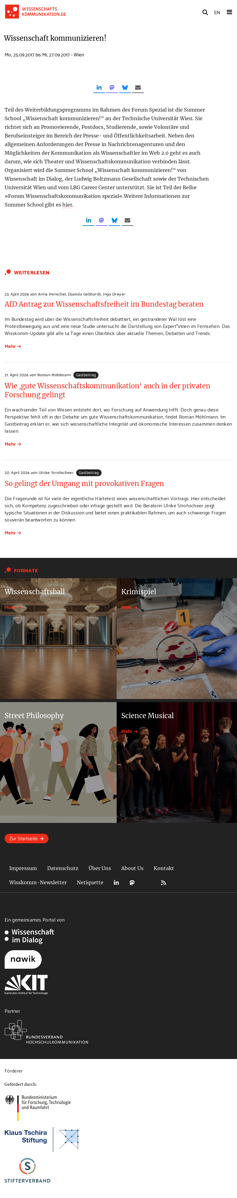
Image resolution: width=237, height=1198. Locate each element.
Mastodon (132, 882)
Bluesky (147, 882)
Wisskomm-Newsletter (38, 882)
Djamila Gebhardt (84, 293)
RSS (163, 882)
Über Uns (100, 868)
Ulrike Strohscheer (56, 472)
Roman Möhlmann (54, 374)
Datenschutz (62, 868)
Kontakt (164, 868)
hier (67, 205)
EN (217, 12)
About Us (132, 868)
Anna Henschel (52, 293)
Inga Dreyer (114, 293)
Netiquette (90, 882)
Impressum (23, 868)
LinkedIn (116, 882)
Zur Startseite (23, 838)
